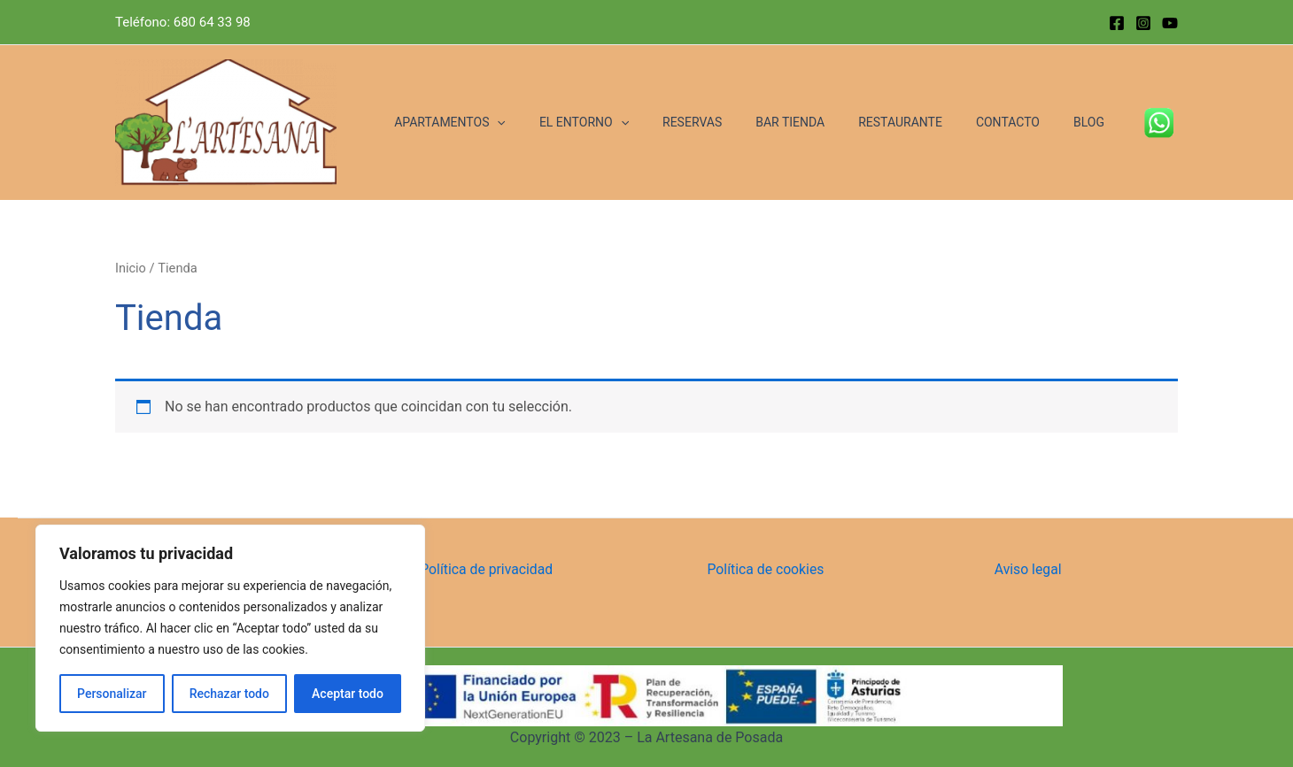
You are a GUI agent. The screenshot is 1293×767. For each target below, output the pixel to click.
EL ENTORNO (632, 122)
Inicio (130, 268)
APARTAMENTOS (507, 122)
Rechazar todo (229, 693)
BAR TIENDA (821, 122)
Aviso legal (1029, 569)
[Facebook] (1117, 23)
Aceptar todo (347, 693)
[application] (554, 122)
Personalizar (111, 693)
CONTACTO (1021, 122)
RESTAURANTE (922, 122)
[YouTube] (1170, 23)
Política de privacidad (487, 569)
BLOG (1093, 122)
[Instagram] (1143, 23)
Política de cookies (767, 569)
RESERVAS (732, 122)
